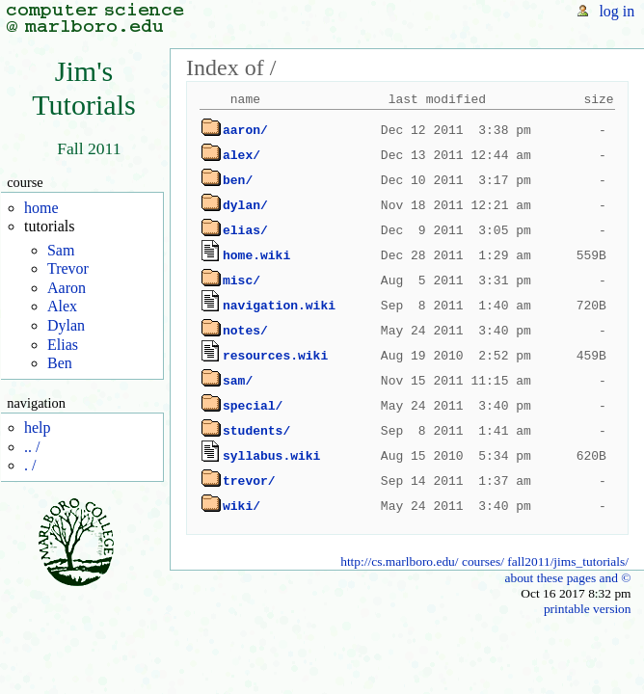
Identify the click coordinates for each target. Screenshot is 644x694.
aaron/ (245, 130)
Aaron (66, 288)
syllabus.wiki (271, 456)
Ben (59, 363)
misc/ (241, 280)
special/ (252, 405)
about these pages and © (567, 578)
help (37, 427)
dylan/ (245, 205)
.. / (32, 447)
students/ (256, 431)
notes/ (245, 330)
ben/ (238, 180)
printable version (587, 608)
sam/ (238, 380)
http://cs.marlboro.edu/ (399, 561)
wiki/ (241, 506)
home (41, 208)
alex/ (241, 155)
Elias (62, 344)
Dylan (66, 325)
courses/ (483, 561)
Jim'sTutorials (84, 88)
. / (30, 465)
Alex (62, 306)
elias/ (245, 230)
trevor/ (249, 481)
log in (616, 11)
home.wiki (256, 255)
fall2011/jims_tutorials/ (568, 561)
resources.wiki (275, 355)
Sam (60, 250)
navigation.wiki (279, 305)
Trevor (68, 268)
